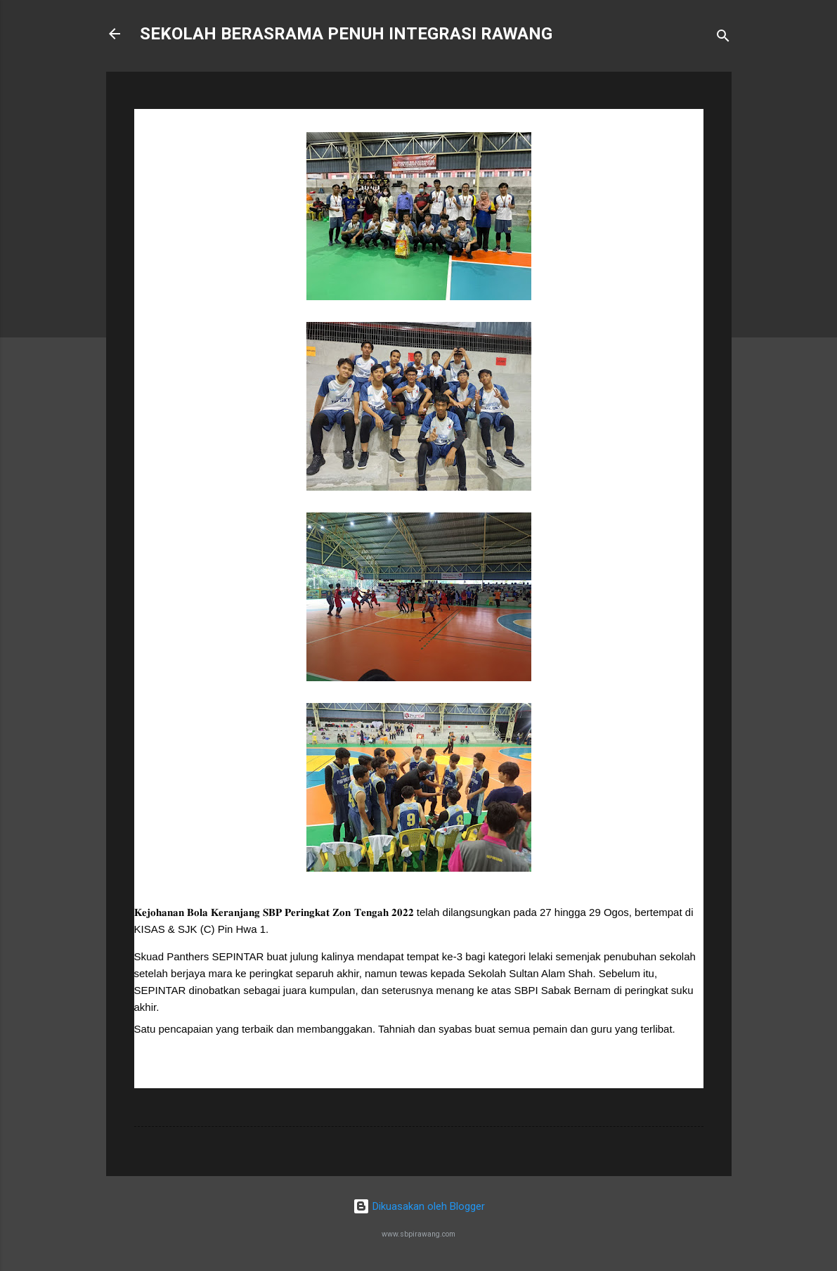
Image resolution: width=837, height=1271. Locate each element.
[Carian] (723, 38)
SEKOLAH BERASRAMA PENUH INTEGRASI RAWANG (346, 34)
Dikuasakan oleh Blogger (419, 1206)
